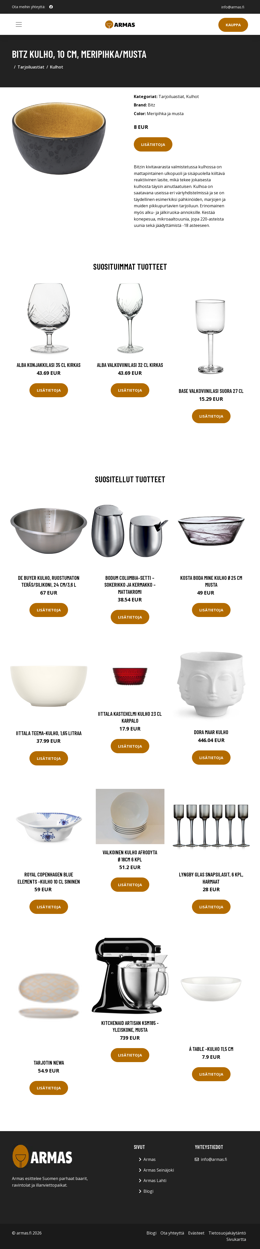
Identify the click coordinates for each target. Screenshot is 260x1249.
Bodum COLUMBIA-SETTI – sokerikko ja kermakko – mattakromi (130, 584)
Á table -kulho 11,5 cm (211, 1049)
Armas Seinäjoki (158, 1170)
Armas (149, 1159)
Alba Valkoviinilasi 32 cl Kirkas (130, 365)
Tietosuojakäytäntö (227, 1233)
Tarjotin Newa (49, 1062)
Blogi (148, 1191)
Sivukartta (236, 1239)
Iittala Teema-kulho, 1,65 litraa (49, 733)
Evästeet (196, 1233)
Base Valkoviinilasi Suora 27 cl (211, 391)
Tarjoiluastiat (31, 67)
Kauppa (233, 24)
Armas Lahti (154, 1180)
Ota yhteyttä (172, 1233)
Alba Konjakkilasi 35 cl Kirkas (48, 365)
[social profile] (51, 7)
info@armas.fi (232, 6)
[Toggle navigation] (19, 24)
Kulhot (56, 67)
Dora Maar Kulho (211, 732)
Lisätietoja (153, 144)
